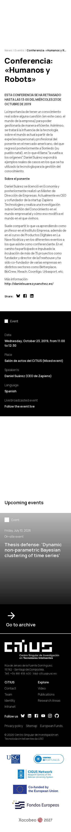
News (8, 50)
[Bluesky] (22, 716)
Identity (10, 700)
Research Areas (49, 700)
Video (42, 688)
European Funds (51, 726)
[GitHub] (57, 716)
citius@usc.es (47, 673)
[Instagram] (50, 716)
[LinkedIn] (29, 716)
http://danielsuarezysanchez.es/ (29, 284)
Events (19, 50)
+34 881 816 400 (20, 673)
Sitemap (31, 726)
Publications (46, 694)
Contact (10, 688)
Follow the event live (20, 406)
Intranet (10, 707)
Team (8, 694)
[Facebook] (36, 716)
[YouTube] (43, 716)
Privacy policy (14, 726)
